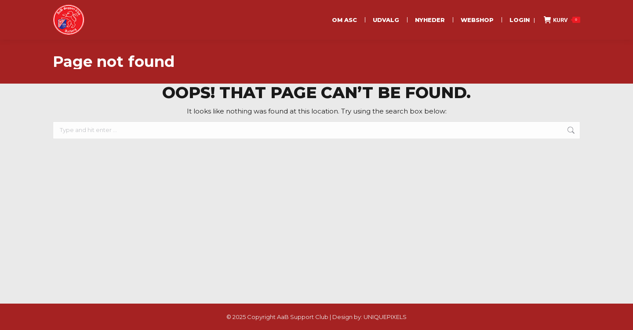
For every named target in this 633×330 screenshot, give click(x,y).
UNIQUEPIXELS (385, 316)
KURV (562, 19)
